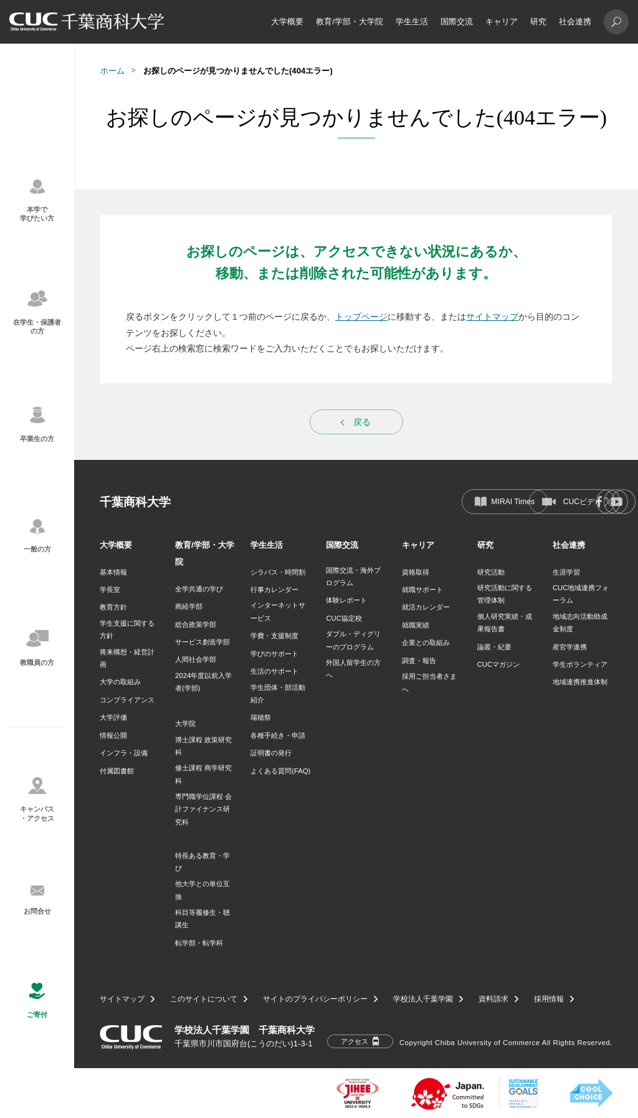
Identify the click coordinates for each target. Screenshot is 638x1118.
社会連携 (575, 21)
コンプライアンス (127, 700)
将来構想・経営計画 (127, 658)
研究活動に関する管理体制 (504, 594)
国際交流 (456, 21)
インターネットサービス (277, 611)
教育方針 (113, 607)
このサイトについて (203, 999)
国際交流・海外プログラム (353, 576)
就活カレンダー (426, 607)
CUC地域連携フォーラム (581, 594)
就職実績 (415, 625)
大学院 (185, 723)
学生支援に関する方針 (127, 629)
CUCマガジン (498, 664)
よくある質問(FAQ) (280, 771)
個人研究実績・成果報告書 (504, 623)
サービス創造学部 (202, 642)
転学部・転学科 (199, 943)
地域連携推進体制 (580, 682)
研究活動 (491, 572)
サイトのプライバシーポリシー (315, 999)
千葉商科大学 (135, 502)
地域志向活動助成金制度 (580, 623)
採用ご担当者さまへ (429, 682)
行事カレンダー (274, 589)
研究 (538, 21)
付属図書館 (117, 771)
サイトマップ (492, 317)
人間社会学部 (195, 659)
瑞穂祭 (260, 717)
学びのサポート (274, 653)
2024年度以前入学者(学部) (203, 682)
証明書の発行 (271, 753)
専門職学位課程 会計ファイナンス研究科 (203, 809)
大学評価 (113, 717)
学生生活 (412, 21)
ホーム (112, 70)
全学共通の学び (199, 589)
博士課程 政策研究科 (203, 746)
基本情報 (113, 572)
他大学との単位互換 (202, 890)
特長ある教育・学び (202, 862)
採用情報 (549, 999)
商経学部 (188, 606)
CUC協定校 (343, 618)
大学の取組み (120, 682)
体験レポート (346, 600)
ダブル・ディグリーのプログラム (353, 640)
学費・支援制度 (274, 635)
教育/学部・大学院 (349, 21)
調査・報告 (419, 660)
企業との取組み (426, 642)
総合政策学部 (195, 624)
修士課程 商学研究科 (203, 774)
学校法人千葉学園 (423, 999)
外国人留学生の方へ (353, 669)
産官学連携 (570, 647)
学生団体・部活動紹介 (277, 694)
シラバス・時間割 (277, 572)
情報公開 (113, 735)
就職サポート (422, 589)
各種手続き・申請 (277, 735)
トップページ (361, 317)
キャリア (501, 21)
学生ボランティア (580, 664)
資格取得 (415, 572)
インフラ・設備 (124, 753)
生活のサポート (274, 671)
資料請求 (493, 999)
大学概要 (287, 21)
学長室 (110, 589)
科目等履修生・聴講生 (202, 919)
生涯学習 (566, 572)
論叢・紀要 (494, 647)
